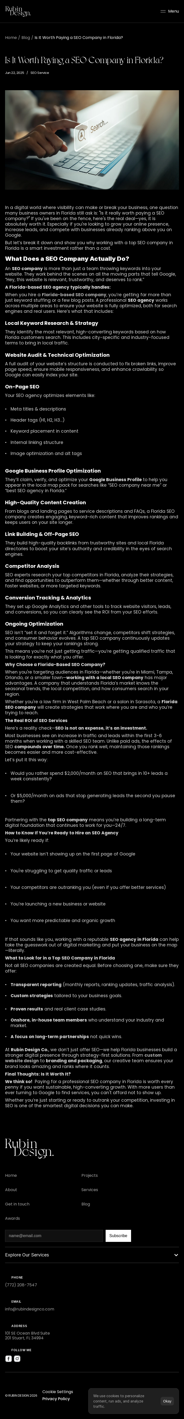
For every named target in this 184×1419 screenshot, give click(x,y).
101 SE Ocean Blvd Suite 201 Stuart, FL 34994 (27, 1335)
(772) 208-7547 (21, 1285)
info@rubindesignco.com (29, 1309)
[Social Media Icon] (8, 1358)
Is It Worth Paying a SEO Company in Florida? (79, 37)
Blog (25, 37)
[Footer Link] (11, 1175)
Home (11, 37)
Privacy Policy (56, 1399)
